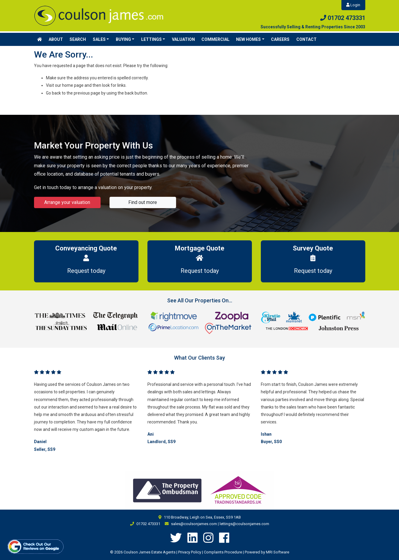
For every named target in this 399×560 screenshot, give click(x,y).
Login (353, 5)
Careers (280, 39)
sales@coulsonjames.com (194, 524)
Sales (99, 39)
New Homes (248, 39)
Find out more (142, 202)
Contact (306, 39)
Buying (123, 39)
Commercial (215, 39)
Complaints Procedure (223, 552)
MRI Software (277, 552)
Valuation (183, 39)
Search (78, 39)
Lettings (151, 39)
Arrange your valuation (67, 202)
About (56, 39)
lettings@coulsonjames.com (244, 524)
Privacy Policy (189, 552)
